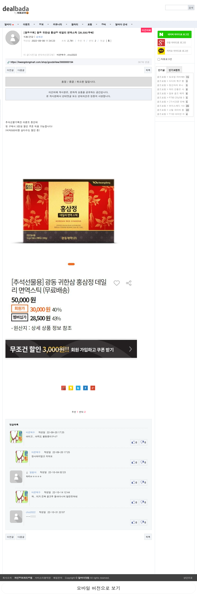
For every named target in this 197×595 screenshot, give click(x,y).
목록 (148, 70)
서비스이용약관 (43, 577)
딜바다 (9, 24)
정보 (41, 24)
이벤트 (26, 24)
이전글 (10, 70)
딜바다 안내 (121, 24)
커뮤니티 (57, 24)
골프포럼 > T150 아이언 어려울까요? (176, 113)
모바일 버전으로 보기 (98, 588)
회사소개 (7, 577)
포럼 (90, 24)
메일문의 (57, 577)
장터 (104, 24)
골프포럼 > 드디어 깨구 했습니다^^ (175, 80)
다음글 (21, 70)
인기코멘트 (174, 70)
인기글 (161, 70)
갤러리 (74, 24)
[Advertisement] (114, 10)
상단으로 (187, 577)
